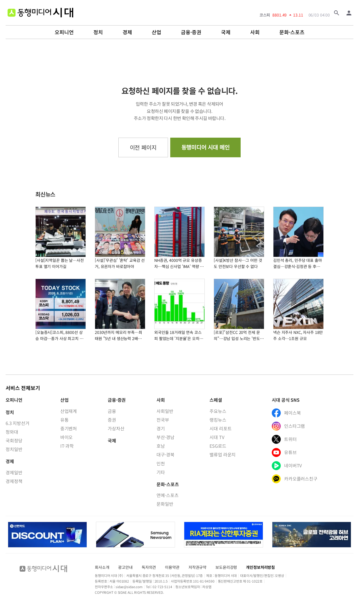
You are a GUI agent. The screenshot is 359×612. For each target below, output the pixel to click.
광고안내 (125, 567)
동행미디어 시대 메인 (205, 147)
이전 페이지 (143, 147)
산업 (156, 32)
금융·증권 (191, 32)
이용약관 (172, 567)
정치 (98, 32)
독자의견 (149, 567)
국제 (226, 32)
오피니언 (64, 32)
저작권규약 (197, 567)
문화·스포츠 (292, 32)
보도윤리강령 (226, 567)
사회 (255, 32)
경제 (127, 32)
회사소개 (102, 567)
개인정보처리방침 (260, 567)
